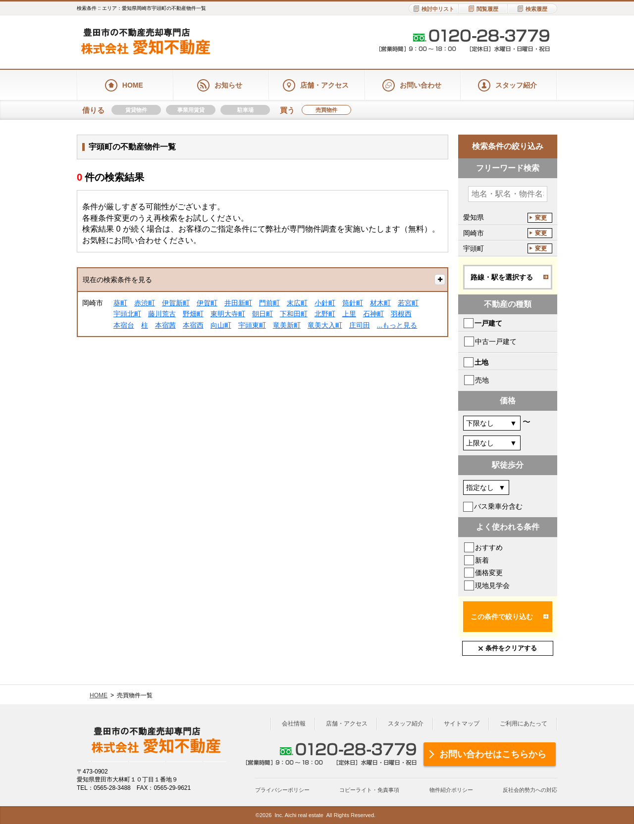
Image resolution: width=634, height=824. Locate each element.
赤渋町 (144, 303)
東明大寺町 (228, 314)
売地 (482, 380)
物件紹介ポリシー (451, 790)
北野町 (325, 314)
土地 (481, 362)
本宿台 (123, 325)
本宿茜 (165, 325)
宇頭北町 (127, 314)
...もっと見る (397, 325)
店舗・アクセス (347, 723)
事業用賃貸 (191, 110)
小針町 (325, 303)
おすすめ (489, 547)
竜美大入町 (325, 325)
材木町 (380, 303)
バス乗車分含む (498, 506)
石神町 (373, 314)
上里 (349, 314)
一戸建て (488, 323)
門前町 (269, 303)
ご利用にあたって (523, 723)
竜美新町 (287, 325)
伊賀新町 (176, 303)
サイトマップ (461, 723)
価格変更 (489, 573)
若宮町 (408, 303)
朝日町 (262, 314)
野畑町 (193, 314)
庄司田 (359, 325)
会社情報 (294, 723)
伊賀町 (207, 303)
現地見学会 (492, 585)
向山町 (221, 325)
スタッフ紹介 (405, 723)
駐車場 (245, 110)
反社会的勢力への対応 (530, 790)
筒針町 (352, 303)
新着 (482, 560)
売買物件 (326, 110)
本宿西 (193, 325)
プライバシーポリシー (282, 790)
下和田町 (294, 314)
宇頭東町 (252, 325)
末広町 (297, 303)
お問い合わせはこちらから (492, 754)
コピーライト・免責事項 (369, 790)
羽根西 (401, 314)
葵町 (120, 303)
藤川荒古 (162, 314)
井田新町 (238, 303)
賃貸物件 (136, 110)
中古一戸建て (496, 341)
